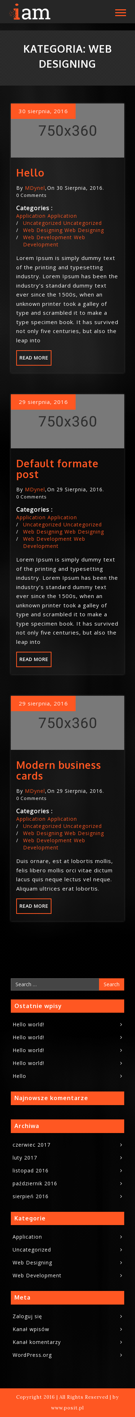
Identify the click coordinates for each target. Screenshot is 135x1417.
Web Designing (43, 230)
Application (31, 215)
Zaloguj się (27, 1316)
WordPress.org (32, 1354)
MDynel (35, 187)
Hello (30, 172)
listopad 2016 (31, 1170)
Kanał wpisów (31, 1329)
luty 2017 (25, 1157)
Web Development (47, 237)
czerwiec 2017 (31, 1144)
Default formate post (57, 469)
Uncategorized (42, 223)
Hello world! (28, 1024)
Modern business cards (58, 770)
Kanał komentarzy (37, 1342)
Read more (33, 358)
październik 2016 (35, 1183)
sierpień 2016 (31, 1196)
